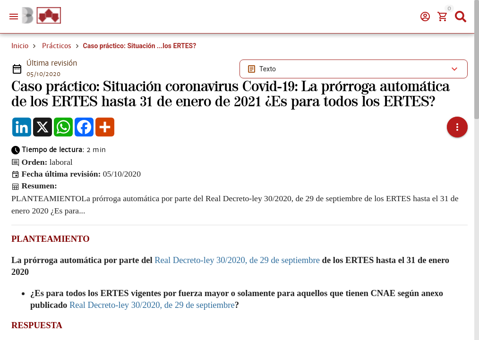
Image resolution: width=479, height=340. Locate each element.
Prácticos (56, 46)
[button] (457, 127)
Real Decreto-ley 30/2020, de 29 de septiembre (237, 260)
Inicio (19, 46)
